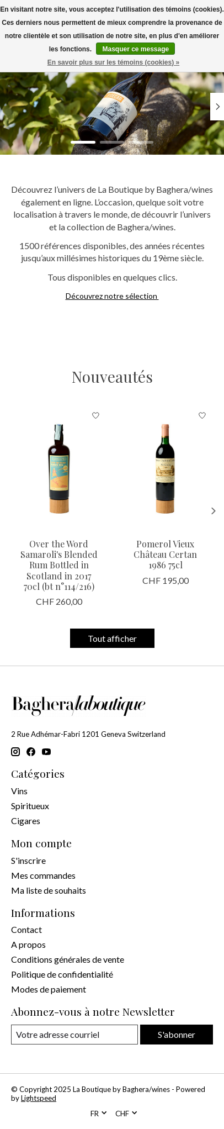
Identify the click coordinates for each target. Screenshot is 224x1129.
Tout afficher (112, 638)
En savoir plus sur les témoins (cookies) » (113, 62)
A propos (28, 944)
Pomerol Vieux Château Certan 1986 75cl (165, 554)
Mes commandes (43, 875)
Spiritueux (30, 805)
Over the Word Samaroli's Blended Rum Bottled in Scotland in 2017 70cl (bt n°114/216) (59, 565)
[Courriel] (74, 1034)
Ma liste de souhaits (48, 890)
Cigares (25, 820)
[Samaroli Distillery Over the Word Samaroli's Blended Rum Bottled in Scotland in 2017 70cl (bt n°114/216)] (58, 468)
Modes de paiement (48, 989)
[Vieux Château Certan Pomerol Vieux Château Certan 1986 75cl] (165, 468)
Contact (26, 929)
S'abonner (176, 1034)
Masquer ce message (135, 49)
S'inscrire (28, 860)
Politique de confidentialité (62, 974)
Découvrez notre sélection (112, 295)
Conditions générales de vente (67, 959)
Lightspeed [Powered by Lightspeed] (38, 1098)
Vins (19, 790)
